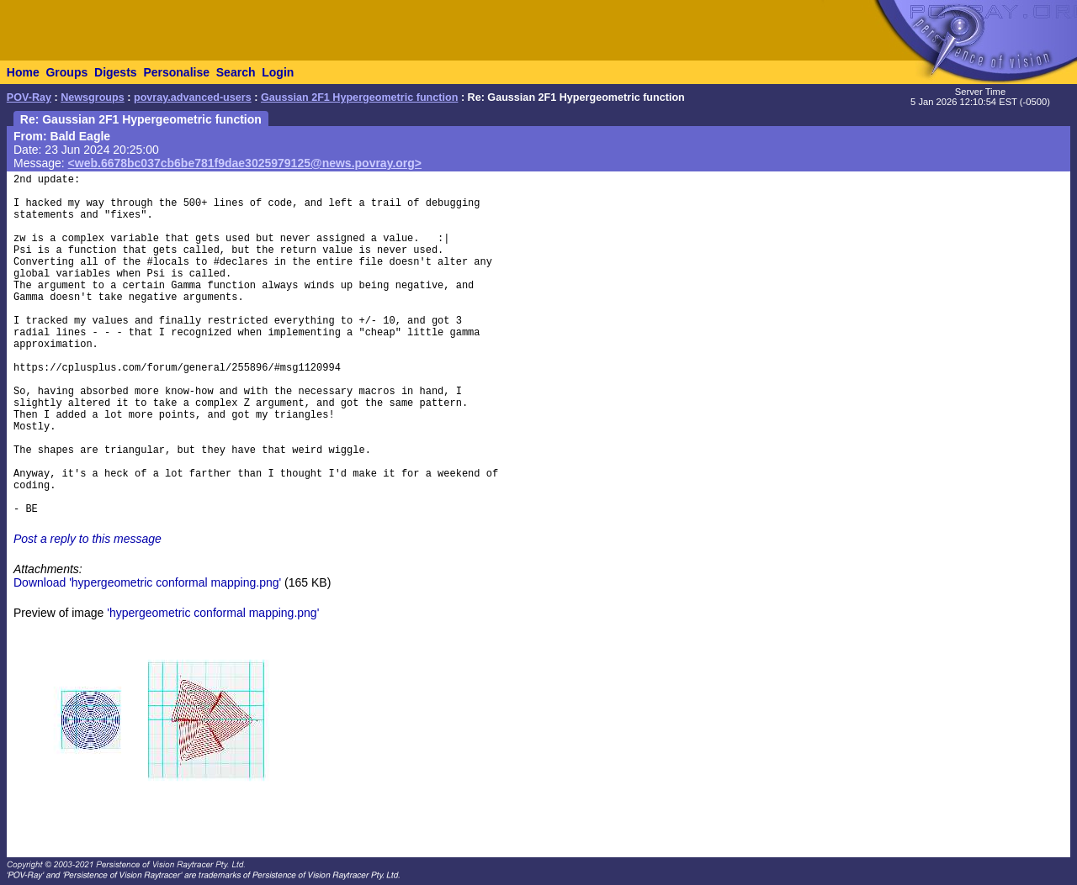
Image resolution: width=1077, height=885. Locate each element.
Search (236, 72)
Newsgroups (93, 97)
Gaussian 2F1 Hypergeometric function (359, 97)
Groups (66, 72)
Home (23, 72)
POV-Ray (29, 97)
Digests (115, 72)
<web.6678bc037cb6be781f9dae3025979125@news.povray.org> (245, 163)
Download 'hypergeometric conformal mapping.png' (147, 582)
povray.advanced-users (193, 97)
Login (278, 72)
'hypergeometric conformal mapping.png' (213, 612)
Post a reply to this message (87, 538)
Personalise (176, 72)
